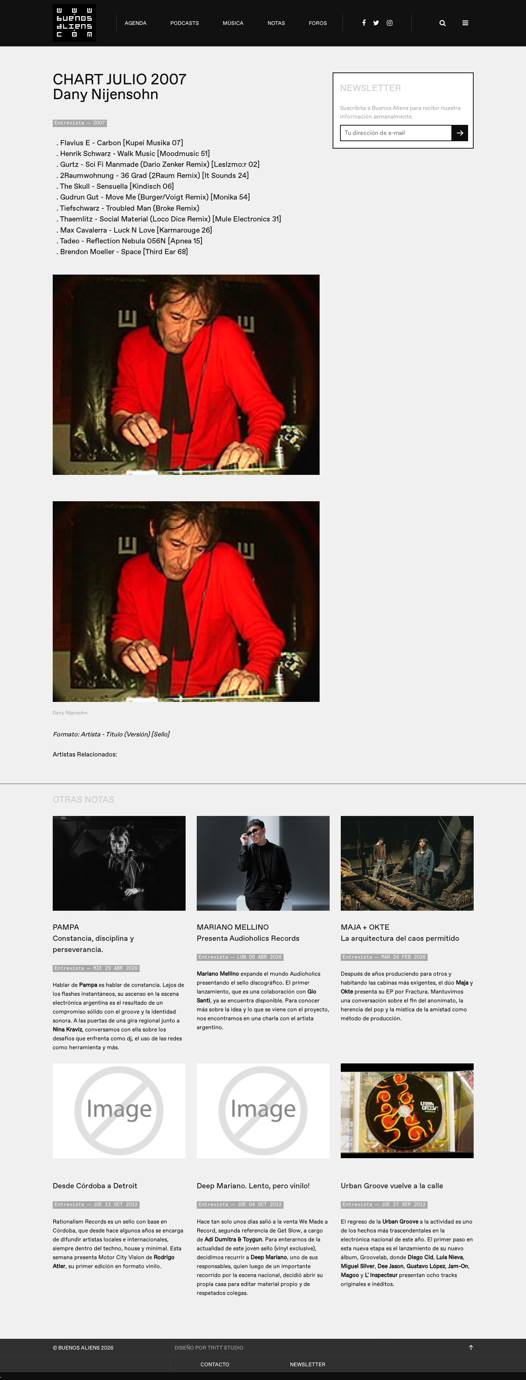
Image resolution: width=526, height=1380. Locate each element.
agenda (136, 23)
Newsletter (308, 1364)
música (233, 23)
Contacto (214, 1364)
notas (276, 23)
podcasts (184, 23)
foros (318, 23)
